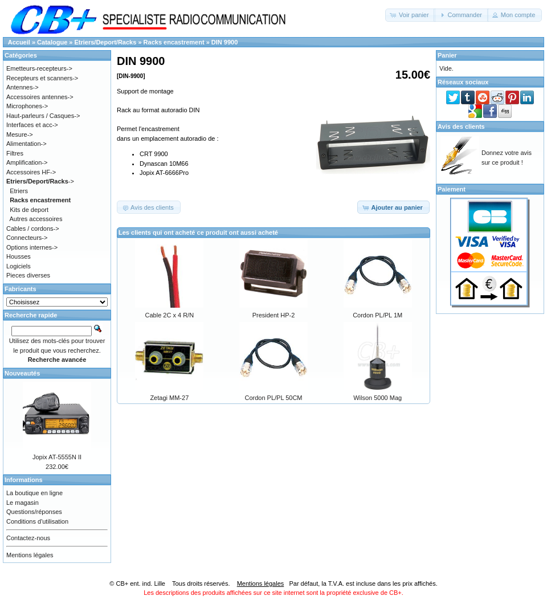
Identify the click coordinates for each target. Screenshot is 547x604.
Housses (18, 256)
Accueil (19, 42)
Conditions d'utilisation (37, 521)
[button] (410, 15)
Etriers (19, 190)
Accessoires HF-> (31, 172)
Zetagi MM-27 (169, 397)
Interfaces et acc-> (32, 124)
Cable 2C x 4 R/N (169, 315)
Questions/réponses (34, 511)
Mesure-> (19, 134)
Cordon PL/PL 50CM (273, 397)
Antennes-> (22, 87)
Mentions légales (30, 555)
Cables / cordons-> (32, 228)
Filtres (14, 153)
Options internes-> (32, 247)
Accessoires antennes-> (40, 96)
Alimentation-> (26, 143)
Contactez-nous (28, 537)
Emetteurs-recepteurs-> (39, 68)
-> (40, 181)
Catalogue (52, 42)
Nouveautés (22, 373)
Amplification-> (26, 162)
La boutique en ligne (34, 492)
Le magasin (22, 502)
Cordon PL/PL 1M (377, 315)
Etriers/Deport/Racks (106, 42)
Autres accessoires (36, 218)
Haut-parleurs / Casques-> (43, 115)
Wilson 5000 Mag (377, 397)
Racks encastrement (174, 42)
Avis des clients (461, 126)
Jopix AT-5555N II (56, 457)
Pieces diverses (28, 275)
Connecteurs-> (26, 237)
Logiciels (18, 266)
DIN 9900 (224, 42)
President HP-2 (273, 315)
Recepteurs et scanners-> (42, 78)
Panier (447, 55)
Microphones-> (27, 106)
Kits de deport (29, 209)
